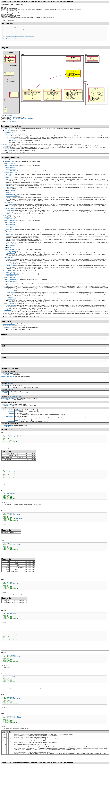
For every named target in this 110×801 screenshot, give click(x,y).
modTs (10, 404)
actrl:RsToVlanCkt (11, 174)
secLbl (11, 380)
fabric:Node (10, 134)
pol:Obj (6, 325)
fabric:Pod (8, 132)
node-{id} (19, 36)
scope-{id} (31, 36)
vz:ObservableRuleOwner (13, 196)
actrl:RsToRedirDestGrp (12, 170)
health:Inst (9, 194)
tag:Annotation (11, 190)
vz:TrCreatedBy (10, 208)
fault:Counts (9, 177)
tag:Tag (9, 192)
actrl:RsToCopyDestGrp (12, 165)
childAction (18, 410)
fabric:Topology (8, 130)
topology (8, 36)
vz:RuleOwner (10, 202)
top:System (12, 136)
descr (10, 385)
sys (23, 36)
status (16, 420)
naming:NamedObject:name (25, 392)
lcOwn (11, 425)
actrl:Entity (13, 117)
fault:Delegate (9, 179)
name (10, 391)
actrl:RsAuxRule (10, 163)
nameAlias (14, 398)
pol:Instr (9, 115)
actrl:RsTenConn (11, 121)
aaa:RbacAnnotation (12, 187)
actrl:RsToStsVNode (11, 172)
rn (15, 416)
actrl (26, 36)
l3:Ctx (10, 119)
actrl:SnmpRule (29, 118)
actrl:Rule (22, 118)
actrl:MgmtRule (14, 118)
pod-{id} (13, 36)
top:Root (5, 128)
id (14, 27)
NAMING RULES (18, 518)
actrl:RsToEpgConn (11, 167)
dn (15, 413)
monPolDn (13, 376)
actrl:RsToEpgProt (11, 169)
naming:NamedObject (9, 324)
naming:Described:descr (13, 474)
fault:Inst (8, 184)
